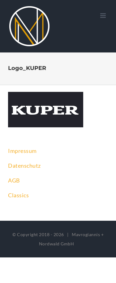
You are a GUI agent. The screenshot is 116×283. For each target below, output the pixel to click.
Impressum (22, 150)
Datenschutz (24, 165)
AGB (14, 180)
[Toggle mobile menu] (103, 15)
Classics (18, 195)
